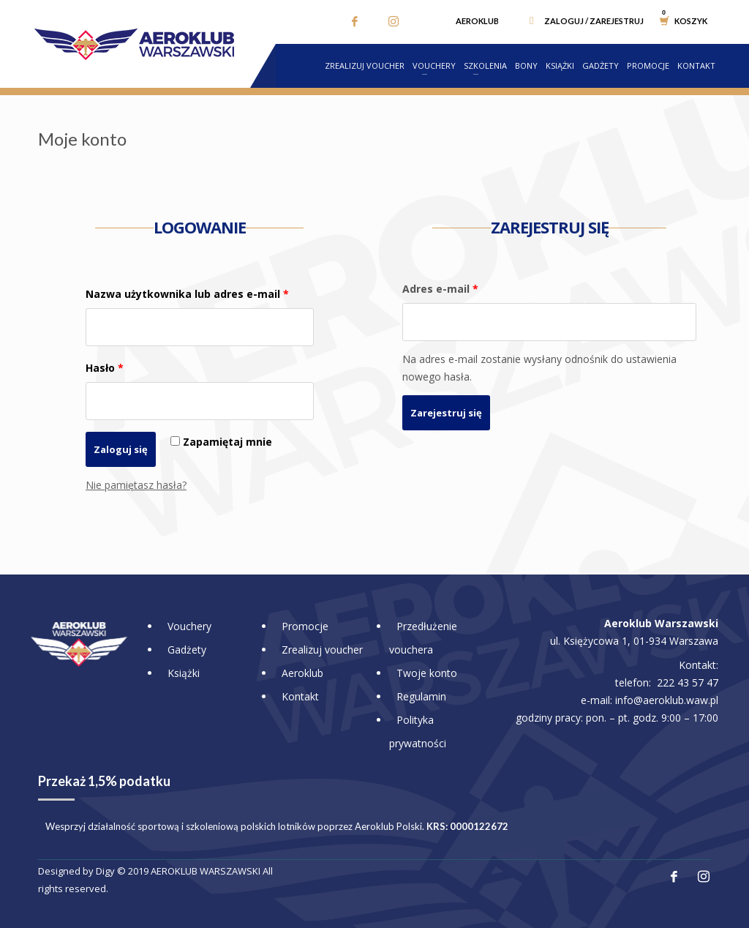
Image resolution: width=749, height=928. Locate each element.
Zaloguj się (121, 449)
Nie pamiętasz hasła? (136, 485)
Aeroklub (477, 21)
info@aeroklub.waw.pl (666, 700)
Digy (105, 871)
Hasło (105, 368)
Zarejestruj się (446, 412)
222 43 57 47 (687, 682)
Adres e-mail (440, 289)
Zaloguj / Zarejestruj (594, 21)
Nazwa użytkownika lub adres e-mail (187, 294)
